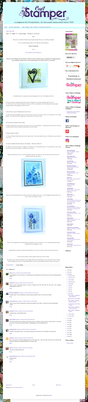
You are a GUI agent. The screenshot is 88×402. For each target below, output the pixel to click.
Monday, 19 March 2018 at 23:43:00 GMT (23, 338)
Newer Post (8, 385)
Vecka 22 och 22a (71, 195)
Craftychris (12, 282)
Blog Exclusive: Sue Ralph (74, 298)
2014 (68, 324)
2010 (68, 332)
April (69, 291)
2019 (68, 272)
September (70, 281)
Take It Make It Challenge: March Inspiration (74, 308)
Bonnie (11, 347)
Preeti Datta (70, 199)
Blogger (50, 395)
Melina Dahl (70, 194)
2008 (68, 336)
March (69, 293)
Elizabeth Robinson (71, 165)
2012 (68, 328)
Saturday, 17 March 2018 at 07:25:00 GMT (28, 292)
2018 (68, 274)
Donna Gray (70, 244)
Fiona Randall (70, 238)
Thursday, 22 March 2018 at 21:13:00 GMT (23, 347)
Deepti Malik (70, 188)
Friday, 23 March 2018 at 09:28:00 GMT (26, 356)
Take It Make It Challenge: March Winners (74, 296)
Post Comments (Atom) (17, 387)
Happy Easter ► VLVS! (72, 157)
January (70, 316)
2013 (68, 326)
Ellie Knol (69, 177)
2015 (68, 322)
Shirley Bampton (71, 150)
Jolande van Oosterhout (73, 227)
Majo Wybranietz (71, 156)
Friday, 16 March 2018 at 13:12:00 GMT (24, 282)
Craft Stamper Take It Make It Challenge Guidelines (36, 27)
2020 (68, 270)
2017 (68, 318)
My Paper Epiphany (14, 292)
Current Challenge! (14, 27)
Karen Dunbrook (13, 301)
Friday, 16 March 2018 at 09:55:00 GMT (22, 273)
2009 (68, 334)
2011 (68, 330)
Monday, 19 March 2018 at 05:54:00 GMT (25, 319)
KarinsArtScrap (13, 356)
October (70, 279)
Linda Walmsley (71, 183)
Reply (10, 278)
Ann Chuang (70, 161)
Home (6, 27)
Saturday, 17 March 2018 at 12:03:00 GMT (27, 301)
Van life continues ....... (72, 184)
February (70, 314)
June (69, 287)
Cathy (10, 273)
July (69, 285)
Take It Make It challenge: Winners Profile (74, 301)
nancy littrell (12, 319)
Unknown (11, 338)
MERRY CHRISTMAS (71, 162)
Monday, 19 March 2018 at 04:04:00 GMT (23, 311)
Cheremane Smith (71, 212)
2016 (68, 320)
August (70, 283)
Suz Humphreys (71, 206)
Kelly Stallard (70, 224)
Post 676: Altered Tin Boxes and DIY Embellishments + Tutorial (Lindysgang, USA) (74, 201)
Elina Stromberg (71, 171)
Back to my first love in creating (73, 228)
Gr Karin (11, 359)
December (70, 275)
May (69, 289)
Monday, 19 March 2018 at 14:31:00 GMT (26, 329)
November (70, 277)
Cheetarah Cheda (71, 232)
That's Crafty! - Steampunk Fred (74, 245)
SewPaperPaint (13, 329)
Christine (11, 311)
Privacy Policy (70, 343)
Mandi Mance (70, 218)
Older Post (58, 385)
